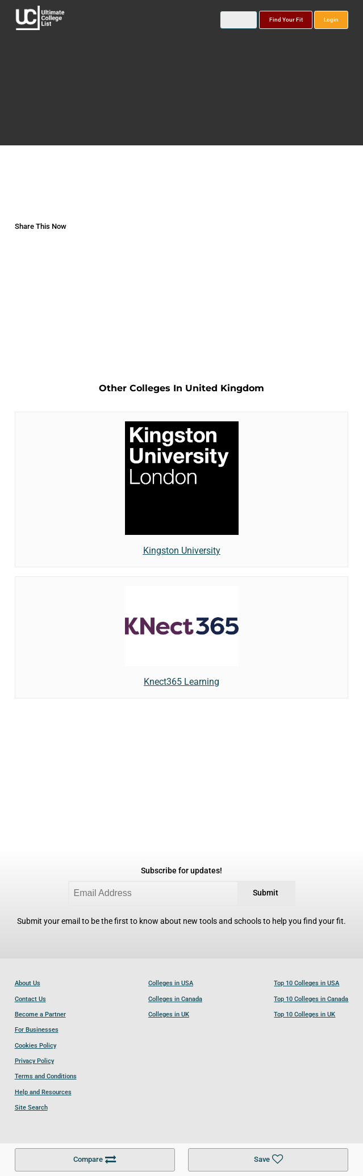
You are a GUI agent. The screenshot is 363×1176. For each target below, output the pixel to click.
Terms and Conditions (46, 1076)
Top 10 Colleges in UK (304, 1014)
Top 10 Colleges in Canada (311, 999)
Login (331, 19)
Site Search (31, 1107)
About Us (27, 983)
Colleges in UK (168, 1014)
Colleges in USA (170, 983)
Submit (265, 893)
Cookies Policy (35, 1045)
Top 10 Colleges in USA (306, 983)
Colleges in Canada (175, 999)
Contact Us (30, 999)
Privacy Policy (34, 1061)
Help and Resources (43, 1092)
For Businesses (37, 1029)
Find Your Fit (286, 19)
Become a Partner (40, 1014)
